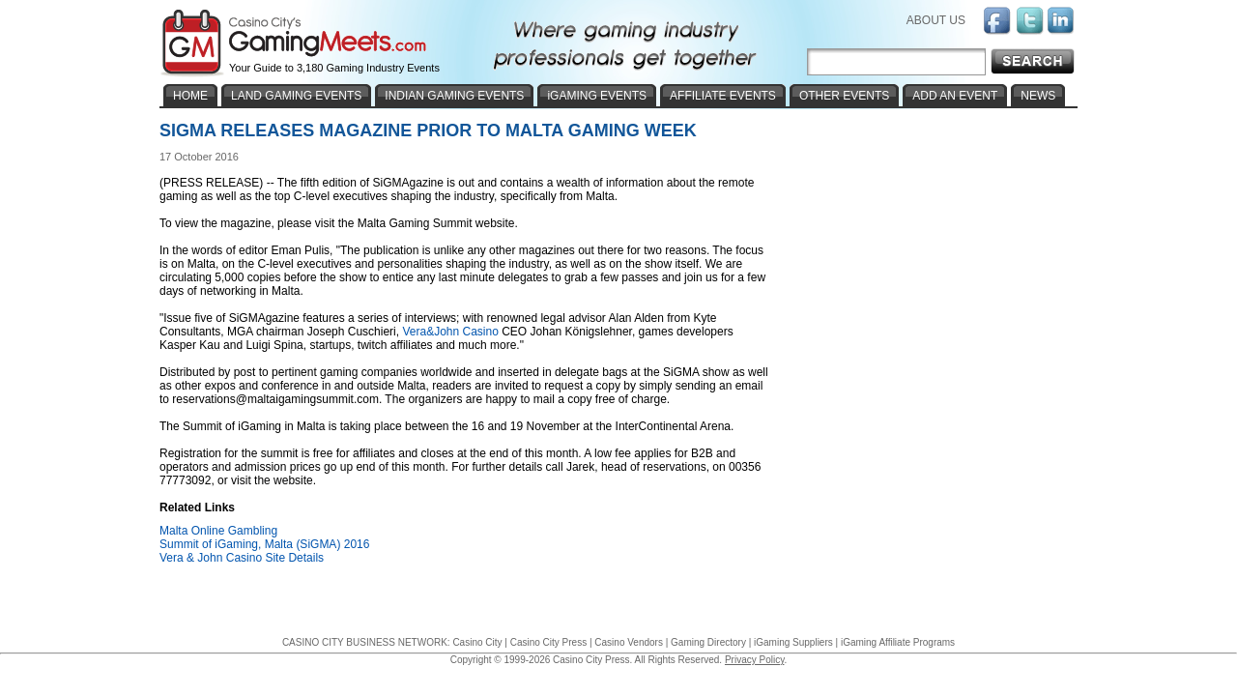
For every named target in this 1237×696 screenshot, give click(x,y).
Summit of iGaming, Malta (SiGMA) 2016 (264, 544)
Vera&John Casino (450, 331)
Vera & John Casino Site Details (241, 558)
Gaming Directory (708, 642)
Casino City (477, 642)
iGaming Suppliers (793, 642)
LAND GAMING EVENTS (296, 95)
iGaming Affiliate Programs (898, 642)
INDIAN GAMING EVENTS (454, 95)
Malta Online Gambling (218, 530)
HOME (190, 95)
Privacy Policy (755, 659)
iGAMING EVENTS (597, 95)
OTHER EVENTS (844, 95)
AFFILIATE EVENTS (723, 95)
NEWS (1038, 95)
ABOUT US (935, 20)
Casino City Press (548, 642)
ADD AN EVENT (954, 95)
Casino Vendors (628, 642)
